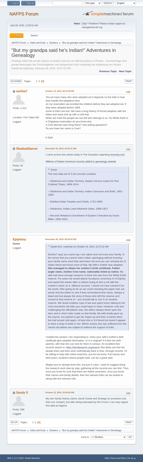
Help (107, 458)
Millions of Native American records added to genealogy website (81, 161)
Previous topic (108, 71)
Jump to (85, 437)
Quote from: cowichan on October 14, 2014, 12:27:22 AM (79, 246)
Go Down (16, 81)
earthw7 (21, 91)
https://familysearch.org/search (83, 347)
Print (128, 81)
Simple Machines (32, 458)
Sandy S (22, 392)
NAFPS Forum (23, 13)
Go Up (14, 422)
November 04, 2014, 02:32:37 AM (60, 148)
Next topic (125, 71)
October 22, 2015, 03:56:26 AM (59, 392)
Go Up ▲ (132, 458)
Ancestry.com (117, 154)
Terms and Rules (118, 458)
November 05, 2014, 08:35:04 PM (60, 239)
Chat (84, 23)
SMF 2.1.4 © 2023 (15, 458)
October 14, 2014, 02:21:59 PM (59, 91)
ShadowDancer (27, 148)
